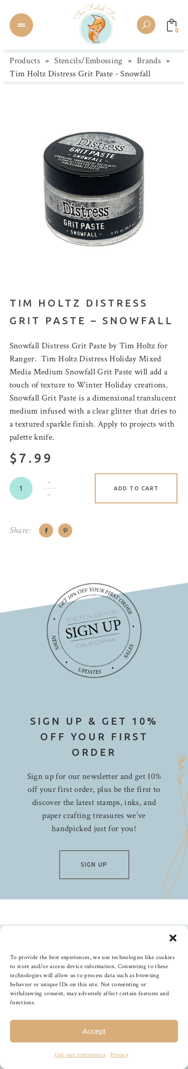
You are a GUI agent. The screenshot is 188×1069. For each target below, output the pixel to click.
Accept (94, 1031)
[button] (173, 938)
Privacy (119, 1054)
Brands (149, 60)
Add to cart (136, 488)
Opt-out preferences (80, 1054)
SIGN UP (94, 864)
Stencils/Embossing (88, 60)
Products (25, 60)
